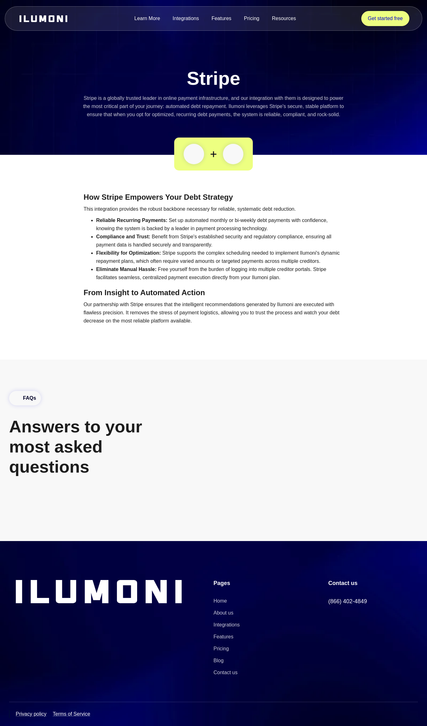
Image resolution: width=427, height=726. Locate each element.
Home (220, 601)
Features (221, 18)
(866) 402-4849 (347, 601)
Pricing (251, 18)
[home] (43, 18)
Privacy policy (31, 714)
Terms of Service (71, 714)
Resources (284, 18)
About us (223, 612)
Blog (219, 660)
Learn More (147, 18)
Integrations (186, 18)
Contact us (225, 672)
